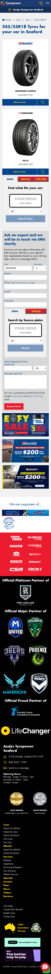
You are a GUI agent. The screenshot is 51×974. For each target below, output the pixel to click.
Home (6, 19)
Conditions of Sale (36, 966)
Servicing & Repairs (12, 867)
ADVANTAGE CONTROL (25, 91)
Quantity (38, 264)
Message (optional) (13, 373)
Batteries (7, 860)
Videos (7, 892)
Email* (7, 291)
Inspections (8, 863)
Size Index (8, 906)
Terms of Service (35, 396)
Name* (7, 273)
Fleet (6, 885)
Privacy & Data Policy (19, 966)
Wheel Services (10, 874)
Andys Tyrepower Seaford (25, 9)
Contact (7, 881)
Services (8, 856)
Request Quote (14, 406)
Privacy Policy (17, 396)
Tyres (6, 824)
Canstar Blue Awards (13, 909)
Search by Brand (11, 835)
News (6, 888)
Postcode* (9, 300)
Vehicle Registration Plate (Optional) (15, 363)
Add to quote (19, 102)
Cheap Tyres (9, 916)
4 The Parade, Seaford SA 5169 (26, 756)
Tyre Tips (7, 842)
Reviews (8, 896)
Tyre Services (9, 870)
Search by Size (10, 831)
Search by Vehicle (11, 828)
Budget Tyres (9, 913)
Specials (8, 877)
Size (6, 264)
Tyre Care (7, 838)
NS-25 (25, 160)
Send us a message (19, 768)
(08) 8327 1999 (18, 762)
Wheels (7, 845)
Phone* (19, 282)
